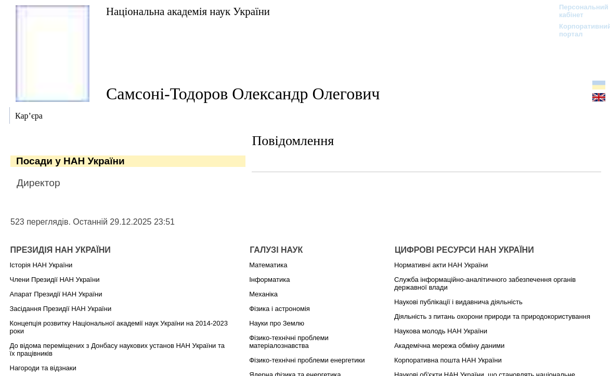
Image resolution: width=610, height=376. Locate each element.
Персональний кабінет (578, 11)
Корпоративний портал (578, 30)
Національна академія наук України (188, 11)
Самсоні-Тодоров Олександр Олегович (243, 93)
